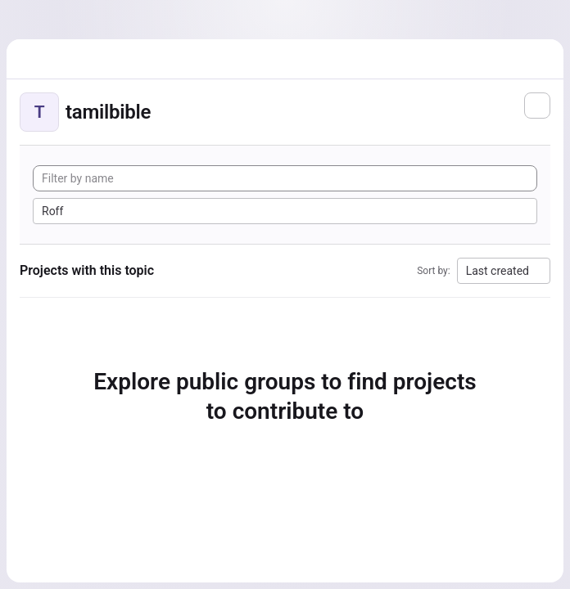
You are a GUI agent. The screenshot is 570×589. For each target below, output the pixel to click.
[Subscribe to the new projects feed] (537, 105)
